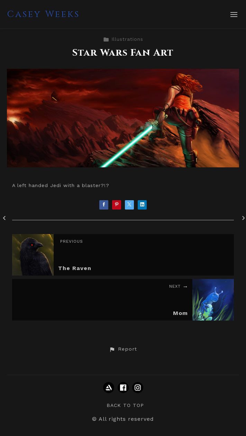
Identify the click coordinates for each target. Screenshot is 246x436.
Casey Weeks (43, 14)
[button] (122, 349)
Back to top (125, 405)
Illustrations (123, 39)
